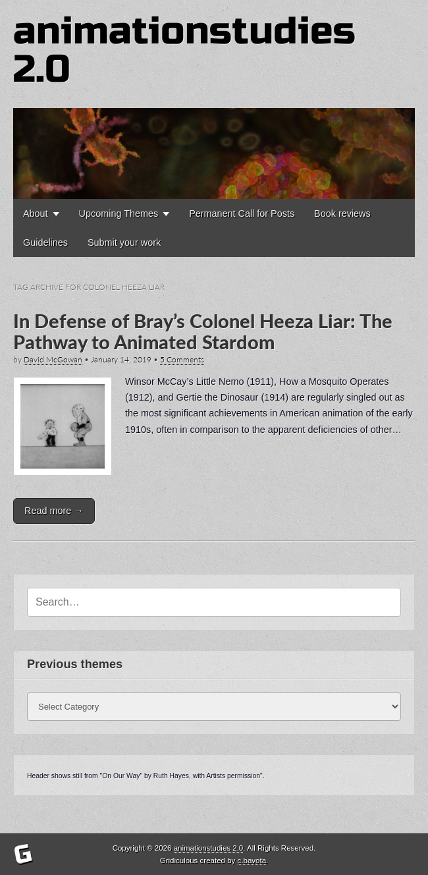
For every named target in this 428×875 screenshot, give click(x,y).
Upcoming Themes (119, 213)
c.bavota (252, 860)
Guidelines (45, 242)
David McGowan (53, 359)
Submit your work (124, 242)
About (35, 213)
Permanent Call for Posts (241, 213)
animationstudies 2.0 (184, 50)
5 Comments (182, 359)
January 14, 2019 (121, 359)
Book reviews (342, 213)
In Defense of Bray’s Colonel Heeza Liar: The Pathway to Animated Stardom (202, 331)
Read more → (54, 510)
